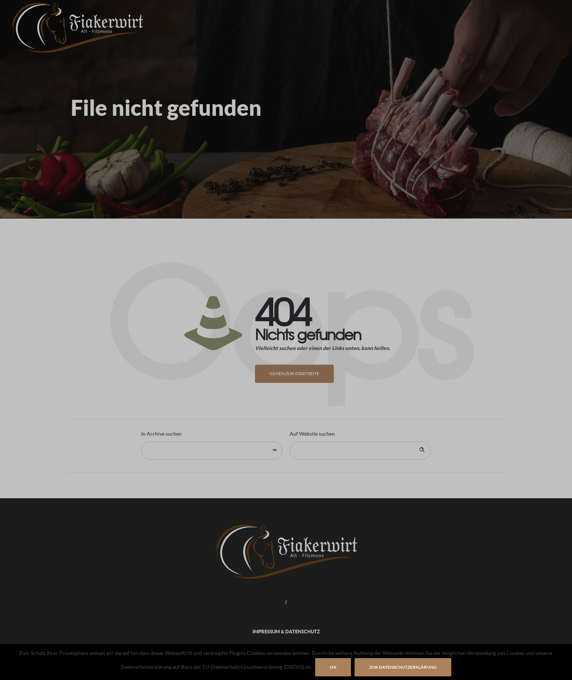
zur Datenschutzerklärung (403, 667)
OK (333, 667)
